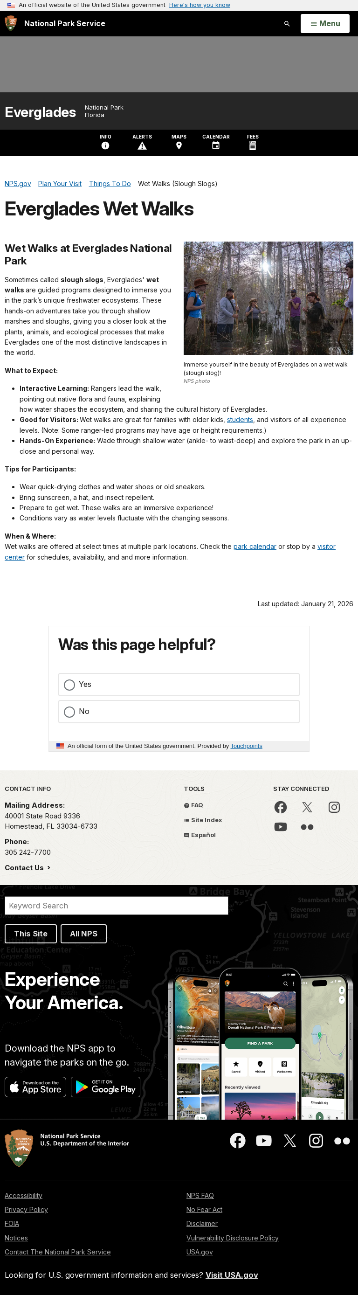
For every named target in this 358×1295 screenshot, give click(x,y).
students (240, 419)
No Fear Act (204, 1209)
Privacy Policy (26, 1209)
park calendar (255, 546)
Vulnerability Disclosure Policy (232, 1238)
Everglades (40, 112)
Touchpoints (246, 745)
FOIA (12, 1223)
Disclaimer (202, 1223)
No (84, 711)
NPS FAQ (200, 1195)
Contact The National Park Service (58, 1252)
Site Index (203, 820)
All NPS (83, 933)
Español (200, 834)
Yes (85, 684)
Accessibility (23, 1195)
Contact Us (25, 867)
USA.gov (199, 1252)
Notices (16, 1238)
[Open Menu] (325, 24)
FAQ (193, 805)
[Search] (116, 905)
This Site (31, 933)
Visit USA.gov (232, 1275)
